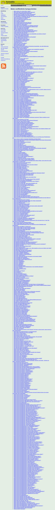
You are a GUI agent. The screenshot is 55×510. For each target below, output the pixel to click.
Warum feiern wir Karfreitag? (19, 83)
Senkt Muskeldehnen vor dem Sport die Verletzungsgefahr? (26, 51)
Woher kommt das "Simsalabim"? (20, 356)
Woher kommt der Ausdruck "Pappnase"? (22, 369)
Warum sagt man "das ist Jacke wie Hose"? (22, 191)
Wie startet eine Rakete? (19, 322)
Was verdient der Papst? (19, 287)
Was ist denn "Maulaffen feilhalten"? (21, 252)
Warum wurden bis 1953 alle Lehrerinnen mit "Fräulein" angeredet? (27, 238)
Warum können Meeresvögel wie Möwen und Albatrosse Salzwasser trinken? (29, 172)
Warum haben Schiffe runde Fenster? (21, 114)
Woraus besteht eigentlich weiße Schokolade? (23, 507)
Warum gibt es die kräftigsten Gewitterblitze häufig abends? (26, 93)
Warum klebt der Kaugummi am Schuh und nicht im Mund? (25, 164)
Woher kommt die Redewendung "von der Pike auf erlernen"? (26, 489)
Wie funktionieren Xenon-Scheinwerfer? (22, 309)
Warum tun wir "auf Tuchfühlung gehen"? (22, 212)
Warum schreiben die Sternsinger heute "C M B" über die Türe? (26, 196)
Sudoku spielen (4, 35)
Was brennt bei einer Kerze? (19, 247)
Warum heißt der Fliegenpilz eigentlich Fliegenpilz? (24, 123)
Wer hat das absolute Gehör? (20, 296)
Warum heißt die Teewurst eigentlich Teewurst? (23, 124)
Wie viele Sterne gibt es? (19, 323)
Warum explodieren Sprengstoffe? (20, 79)
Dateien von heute (4, 8)
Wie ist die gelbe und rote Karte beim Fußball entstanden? (25, 316)
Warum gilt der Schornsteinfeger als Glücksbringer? (24, 104)
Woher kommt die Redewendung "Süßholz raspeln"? (24, 485)
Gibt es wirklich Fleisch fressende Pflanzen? (23, 22)
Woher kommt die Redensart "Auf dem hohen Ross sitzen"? (26, 405)
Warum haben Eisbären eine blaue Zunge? (22, 109)
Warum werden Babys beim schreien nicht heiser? (24, 223)
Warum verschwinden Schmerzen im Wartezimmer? (24, 218)
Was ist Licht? (16, 269)
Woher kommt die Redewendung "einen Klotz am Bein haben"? (26, 451)
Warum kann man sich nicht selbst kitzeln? (22, 162)
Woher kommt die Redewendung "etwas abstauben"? (24, 455)
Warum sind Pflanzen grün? (19, 202)
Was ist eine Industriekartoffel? (20, 268)
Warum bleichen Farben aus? (20, 70)
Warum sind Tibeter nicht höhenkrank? (21, 204)
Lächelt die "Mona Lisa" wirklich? (20, 43)
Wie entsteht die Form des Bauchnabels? (22, 306)
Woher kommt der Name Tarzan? (20, 398)
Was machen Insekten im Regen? (20, 274)
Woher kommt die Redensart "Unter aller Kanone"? (24, 423)
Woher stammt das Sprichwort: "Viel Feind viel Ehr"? (24, 502)
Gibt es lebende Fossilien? (19, 21)
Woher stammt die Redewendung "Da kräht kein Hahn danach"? (27, 503)
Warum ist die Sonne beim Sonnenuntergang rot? (24, 146)
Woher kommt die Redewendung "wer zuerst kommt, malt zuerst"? (27, 492)
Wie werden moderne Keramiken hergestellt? (23, 324)
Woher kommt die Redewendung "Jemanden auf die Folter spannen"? (28, 470)
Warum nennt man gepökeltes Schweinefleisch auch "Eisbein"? (26, 181)
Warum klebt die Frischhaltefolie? (20, 165)
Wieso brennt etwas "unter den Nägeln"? (22, 327)
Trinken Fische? (17, 57)
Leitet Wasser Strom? (18, 42)
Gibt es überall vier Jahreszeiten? (20, 24)
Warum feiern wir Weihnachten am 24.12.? (22, 86)
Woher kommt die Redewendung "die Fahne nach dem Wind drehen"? (28, 441)
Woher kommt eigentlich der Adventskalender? (23, 497)
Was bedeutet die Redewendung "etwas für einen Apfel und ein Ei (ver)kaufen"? (30, 244)
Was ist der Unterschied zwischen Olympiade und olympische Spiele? (28, 256)
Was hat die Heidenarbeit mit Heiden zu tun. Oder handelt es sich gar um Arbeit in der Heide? (32, 248)
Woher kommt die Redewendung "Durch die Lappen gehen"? (26, 445)
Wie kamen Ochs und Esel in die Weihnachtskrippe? (24, 320)
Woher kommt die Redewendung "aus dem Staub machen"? (26, 431)
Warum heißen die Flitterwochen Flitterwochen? (23, 122)
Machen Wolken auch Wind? (19, 44)
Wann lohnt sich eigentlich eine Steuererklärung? (23, 60)
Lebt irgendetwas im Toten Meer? (20, 41)
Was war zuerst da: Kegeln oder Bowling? (22, 288)
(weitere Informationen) (36, 5)
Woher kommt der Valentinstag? (20, 402)
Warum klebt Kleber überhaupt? (20, 167)
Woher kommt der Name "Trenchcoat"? (22, 396)
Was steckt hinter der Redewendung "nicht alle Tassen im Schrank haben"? (29, 284)
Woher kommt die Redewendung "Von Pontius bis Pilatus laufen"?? (27, 490)
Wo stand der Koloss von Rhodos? (21, 347)
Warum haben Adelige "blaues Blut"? (21, 105)
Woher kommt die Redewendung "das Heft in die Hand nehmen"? (27, 437)
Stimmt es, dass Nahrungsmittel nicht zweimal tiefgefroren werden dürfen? (29, 56)
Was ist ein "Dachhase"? (19, 260)
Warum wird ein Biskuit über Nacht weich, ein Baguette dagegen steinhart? (29, 232)
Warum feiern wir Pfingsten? (19, 85)
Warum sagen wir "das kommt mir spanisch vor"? (24, 184)
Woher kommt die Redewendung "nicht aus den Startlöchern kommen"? (28, 478)
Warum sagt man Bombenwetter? (20, 194)
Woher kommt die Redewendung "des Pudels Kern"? (24, 440)
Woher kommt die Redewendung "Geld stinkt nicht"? (24, 461)
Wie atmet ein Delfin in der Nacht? (21, 304)
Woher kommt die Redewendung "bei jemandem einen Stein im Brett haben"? (29, 432)
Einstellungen (3, 39)
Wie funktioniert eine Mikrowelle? (20, 314)
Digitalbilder (3, 15)
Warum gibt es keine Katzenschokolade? (22, 96)
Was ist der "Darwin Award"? (19, 255)
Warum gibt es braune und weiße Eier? (21, 91)
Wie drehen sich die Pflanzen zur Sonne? (22, 305)
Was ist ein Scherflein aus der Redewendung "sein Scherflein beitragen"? (28, 266)
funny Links (3, 31)
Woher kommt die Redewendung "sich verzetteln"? (24, 484)
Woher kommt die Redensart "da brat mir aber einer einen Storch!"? (27, 406)
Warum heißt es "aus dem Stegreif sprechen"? (23, 125)
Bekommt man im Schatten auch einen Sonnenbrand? (25, 14)
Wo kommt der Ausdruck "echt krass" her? (22, 340)
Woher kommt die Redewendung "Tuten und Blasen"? (24, 487)
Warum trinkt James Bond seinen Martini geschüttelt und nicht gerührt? (28, 211)
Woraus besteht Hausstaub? (19, 508)
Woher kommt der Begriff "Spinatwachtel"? (22, 385)
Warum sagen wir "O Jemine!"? (20, 186)
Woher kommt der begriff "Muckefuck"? (21, 382)
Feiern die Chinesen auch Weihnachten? (22, 17)
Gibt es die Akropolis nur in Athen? (21, 18)
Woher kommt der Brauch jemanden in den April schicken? (25, 389)
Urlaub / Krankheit (4, 26)
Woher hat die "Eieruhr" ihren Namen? (21, 350)
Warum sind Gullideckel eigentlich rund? (22, 201)
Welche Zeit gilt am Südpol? (19, 290)
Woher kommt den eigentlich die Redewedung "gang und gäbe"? (27, 366)
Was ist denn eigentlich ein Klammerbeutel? (22, 254)
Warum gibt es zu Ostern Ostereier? (21, 98)
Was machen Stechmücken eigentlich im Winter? (23, 275)
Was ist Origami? (17, 271)
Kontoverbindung (4, 51)
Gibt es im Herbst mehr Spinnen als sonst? (22, 19)
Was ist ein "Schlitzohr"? (19, 262)
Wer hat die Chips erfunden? (19, 297)
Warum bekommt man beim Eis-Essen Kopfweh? (24, 67)
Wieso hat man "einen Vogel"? (20, 333)
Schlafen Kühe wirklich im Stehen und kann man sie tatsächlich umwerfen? (29, 49)
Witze (2, 34)
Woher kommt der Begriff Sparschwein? (22, 387)
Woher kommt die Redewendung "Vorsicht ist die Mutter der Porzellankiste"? (29, 491)
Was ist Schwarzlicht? (18, 272)
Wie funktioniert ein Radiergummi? (21, 312)
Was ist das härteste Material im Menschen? (23, 251)
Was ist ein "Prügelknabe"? (19, 261)
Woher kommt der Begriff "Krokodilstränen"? (23, 380)
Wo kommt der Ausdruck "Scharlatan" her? (22, 343)
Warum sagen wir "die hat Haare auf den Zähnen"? (24, 185)
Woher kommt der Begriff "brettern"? (21, 376)
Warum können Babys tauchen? (20, 171)
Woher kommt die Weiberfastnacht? (21, 495)
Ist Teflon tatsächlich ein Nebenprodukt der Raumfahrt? (25, 36)
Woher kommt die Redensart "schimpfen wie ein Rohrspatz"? (26, 421)
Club (2, 41)
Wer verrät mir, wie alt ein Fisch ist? (21, 301)
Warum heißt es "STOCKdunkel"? (20, 131)
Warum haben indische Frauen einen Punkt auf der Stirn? (25, 110)
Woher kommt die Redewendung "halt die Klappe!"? (24, 462)
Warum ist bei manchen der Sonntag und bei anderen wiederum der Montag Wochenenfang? (32, 139)
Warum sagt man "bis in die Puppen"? (21, 189)
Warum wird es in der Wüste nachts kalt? (22, 233)
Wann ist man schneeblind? (19, 59)
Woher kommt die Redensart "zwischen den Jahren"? (24, 424)
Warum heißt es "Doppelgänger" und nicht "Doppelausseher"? (26, 126)
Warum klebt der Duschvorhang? (20, 163)
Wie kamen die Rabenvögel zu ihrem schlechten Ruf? (24, 319)
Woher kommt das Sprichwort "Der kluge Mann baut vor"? (25, 359)
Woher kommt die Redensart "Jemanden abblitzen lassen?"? (26, 419)
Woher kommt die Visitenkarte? (20, 494)
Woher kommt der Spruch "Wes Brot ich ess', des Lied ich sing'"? (27, 401)
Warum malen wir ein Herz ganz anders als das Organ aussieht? (27, 179)
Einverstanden (29, 5)
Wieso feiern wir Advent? (19, 328)
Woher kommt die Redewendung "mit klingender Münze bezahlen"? (27, 476)
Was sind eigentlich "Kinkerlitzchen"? (21, 282)
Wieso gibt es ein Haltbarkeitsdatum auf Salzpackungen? (25, 331)
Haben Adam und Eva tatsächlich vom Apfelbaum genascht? (26, 25)
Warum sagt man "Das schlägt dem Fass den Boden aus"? (25, 192)
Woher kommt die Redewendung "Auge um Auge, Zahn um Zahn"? (27, 430)
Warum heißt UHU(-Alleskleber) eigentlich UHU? (23, 135)
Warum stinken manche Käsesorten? (21, 207)
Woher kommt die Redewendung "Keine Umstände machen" (26, 473)
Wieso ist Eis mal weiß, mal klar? (20, 334)
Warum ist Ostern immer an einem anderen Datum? (24, 159)
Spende (2, 49)
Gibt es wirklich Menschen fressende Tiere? (22, 23)
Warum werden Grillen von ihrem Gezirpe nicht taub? (24, 227)
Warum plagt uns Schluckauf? (20, 182)
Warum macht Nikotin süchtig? (20, 178)
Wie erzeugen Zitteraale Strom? (20, 307)
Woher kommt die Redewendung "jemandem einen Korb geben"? (27, 468)
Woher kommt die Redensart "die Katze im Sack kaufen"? (25, 410)
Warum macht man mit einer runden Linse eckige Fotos (25, 177)
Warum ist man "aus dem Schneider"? (21, 155)
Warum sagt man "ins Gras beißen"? (21, 193)
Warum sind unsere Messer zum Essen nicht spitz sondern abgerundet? (28, 205)
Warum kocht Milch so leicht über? (21, 168)
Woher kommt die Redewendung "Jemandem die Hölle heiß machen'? (28, 466)
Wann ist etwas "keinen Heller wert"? (21, 58)
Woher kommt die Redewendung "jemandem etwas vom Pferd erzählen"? (28, 469)
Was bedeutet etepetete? (19, 245)
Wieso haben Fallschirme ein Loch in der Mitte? (23, 332)
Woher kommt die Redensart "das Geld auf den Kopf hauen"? (26, 408)
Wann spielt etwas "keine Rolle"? (20, 61)
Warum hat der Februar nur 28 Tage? (21, 119)
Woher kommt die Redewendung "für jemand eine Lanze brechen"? (27, 460)
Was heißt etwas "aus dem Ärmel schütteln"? (23, 250)
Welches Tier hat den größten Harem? (21, 294)
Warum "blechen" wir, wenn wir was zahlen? (22, 62)
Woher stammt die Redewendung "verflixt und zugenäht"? (25, 504)
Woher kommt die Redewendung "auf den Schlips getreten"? (26, 428)
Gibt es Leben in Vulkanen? (19, 20)
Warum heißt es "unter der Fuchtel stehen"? (22, 132)
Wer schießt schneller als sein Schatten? (22, 300)
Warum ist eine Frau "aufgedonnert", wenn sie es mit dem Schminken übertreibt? (30, 148)
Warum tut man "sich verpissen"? (20, 217)
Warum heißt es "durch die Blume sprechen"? (23, 127)
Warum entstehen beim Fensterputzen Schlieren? (24, 78)
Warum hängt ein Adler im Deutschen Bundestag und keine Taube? (27, 138)
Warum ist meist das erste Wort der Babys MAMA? (24, 158)
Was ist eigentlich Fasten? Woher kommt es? (23, 259)
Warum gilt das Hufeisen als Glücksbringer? (22, 99)
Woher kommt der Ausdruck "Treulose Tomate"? (23, 371)
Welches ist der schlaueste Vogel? (21, 293)
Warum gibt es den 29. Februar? (20, 92)
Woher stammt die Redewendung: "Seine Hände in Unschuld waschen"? (28, 505)
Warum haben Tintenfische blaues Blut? (22, 115)
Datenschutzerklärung (5, 58)
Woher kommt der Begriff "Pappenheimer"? (22, 383)
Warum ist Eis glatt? (18, 151)
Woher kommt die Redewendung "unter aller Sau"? (24, 488)
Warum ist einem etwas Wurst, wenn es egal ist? (23, 150)
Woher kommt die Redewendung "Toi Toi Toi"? (23, 486)
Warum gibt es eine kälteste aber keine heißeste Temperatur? (26, 94)
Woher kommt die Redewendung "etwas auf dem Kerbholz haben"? (27, 456)
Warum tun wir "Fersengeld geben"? (21, 213)
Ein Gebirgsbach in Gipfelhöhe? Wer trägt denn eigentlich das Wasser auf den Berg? (31, 16)
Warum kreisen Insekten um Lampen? (21, 169)
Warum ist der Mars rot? (18, 144)
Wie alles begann (4, 48)
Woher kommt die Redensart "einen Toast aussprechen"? (25, 414)
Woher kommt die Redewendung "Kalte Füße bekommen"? (26, 472)
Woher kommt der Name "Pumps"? (21, 394)
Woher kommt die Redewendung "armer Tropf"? (23, 427)
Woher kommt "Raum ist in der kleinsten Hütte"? (23, 354)
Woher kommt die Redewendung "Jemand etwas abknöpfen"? (26, 465)
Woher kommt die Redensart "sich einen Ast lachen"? (24, 422)
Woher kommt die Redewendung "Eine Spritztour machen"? (26, 450)
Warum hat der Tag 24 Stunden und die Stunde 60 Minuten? (26, 120)
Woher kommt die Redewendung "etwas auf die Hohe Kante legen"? (27, 457)
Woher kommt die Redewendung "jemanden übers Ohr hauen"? (26, 471)
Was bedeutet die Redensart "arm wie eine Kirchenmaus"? (25, 241)
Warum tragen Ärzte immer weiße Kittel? (22, 210)
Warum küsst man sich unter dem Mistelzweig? (23, 170)
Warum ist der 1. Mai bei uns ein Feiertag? (22, 142)
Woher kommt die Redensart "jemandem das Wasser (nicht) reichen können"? (29, 418)
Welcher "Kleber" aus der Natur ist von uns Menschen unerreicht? (27, 291)
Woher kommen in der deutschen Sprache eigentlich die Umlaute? (27, 352)
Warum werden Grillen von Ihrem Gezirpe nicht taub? (24, 228)
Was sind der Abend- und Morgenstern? (22, 281)
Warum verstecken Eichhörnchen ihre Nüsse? (23, 219)
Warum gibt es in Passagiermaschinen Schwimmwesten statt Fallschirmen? (29, 95)
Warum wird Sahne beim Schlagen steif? (22, 236)
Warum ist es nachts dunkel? (19, 152)
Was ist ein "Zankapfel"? (19, 263)
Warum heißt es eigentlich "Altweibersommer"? (23, 133)
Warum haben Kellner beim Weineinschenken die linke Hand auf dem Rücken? (30, 112)
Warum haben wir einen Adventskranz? (22, 116)
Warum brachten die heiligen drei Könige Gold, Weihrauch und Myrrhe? (28, 71)
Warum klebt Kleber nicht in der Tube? (21, 166)
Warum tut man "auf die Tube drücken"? (22, 216)
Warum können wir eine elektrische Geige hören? (24, 173)
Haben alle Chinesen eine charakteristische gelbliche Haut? (26, 26)
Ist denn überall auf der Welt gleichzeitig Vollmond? (24, 31)
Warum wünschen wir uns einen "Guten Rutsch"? (24, 239)
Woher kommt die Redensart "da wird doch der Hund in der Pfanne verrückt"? (29, 407)
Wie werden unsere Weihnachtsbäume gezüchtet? (24, 325)
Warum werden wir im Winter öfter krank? (22, 229)
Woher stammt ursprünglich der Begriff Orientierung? (24, 506)
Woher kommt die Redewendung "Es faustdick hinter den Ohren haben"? (28, 454)
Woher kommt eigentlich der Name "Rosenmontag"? (24, 498)
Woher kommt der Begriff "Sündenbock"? (22, 386)
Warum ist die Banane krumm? (20, 145)
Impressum (3, 60)
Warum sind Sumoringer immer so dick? (22, 203)
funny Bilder (3, 29)
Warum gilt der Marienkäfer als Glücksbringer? (23, 103)
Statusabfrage (4, 40)
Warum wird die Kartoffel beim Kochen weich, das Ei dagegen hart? (27, 231)
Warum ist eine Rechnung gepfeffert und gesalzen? (24, 149)
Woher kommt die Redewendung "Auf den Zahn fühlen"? (25, 429)
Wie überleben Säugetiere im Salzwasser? (22, 326)
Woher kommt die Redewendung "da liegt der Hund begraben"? (26, 434)
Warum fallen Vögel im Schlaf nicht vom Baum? (23, 80)
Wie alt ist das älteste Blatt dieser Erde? (22, 303)
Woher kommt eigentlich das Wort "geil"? (22, 496)
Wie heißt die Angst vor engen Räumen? (22, 315)
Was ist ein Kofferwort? (18, 264)
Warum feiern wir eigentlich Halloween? (22, 81)
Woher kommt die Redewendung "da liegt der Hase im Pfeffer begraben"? (28, 433)
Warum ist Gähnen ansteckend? (20, 153)
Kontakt (2, 57)
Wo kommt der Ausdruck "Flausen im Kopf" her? (23, 341)
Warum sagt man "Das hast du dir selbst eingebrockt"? (25, 190)
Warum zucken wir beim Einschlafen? (21, 240)
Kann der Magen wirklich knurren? (21, 37)
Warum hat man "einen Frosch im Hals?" (22, 121)
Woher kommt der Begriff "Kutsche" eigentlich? (23, 381)
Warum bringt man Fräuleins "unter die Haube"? (23, 74)
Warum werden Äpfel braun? (19, 230)
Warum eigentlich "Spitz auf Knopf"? (21, 77)
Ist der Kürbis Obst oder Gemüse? (21, 32)
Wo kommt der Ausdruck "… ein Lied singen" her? (24, 346)
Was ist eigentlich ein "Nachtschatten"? (21, 258)
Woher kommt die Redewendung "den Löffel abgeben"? (25, 439)
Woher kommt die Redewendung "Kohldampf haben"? (24, 474)
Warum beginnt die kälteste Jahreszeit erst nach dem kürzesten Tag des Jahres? (30, 65)
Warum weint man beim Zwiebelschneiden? (22, 222)
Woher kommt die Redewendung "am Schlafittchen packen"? (26, 426)
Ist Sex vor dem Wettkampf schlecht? (21, 35)
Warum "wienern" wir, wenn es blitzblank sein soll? (24, 63)
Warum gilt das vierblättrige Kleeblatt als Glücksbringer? (25, 101)
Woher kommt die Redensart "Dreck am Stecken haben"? (25, 411)
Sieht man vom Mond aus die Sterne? (21, 52)
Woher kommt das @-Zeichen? (20, 357)
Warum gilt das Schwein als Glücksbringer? (22, 100)
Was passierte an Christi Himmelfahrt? (21, 278)
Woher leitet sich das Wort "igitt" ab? (21, 500)
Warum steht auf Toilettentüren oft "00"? (22, 206)
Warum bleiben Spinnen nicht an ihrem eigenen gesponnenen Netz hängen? (29, 68)
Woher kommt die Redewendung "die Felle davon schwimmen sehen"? (28, 442)
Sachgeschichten (4, 32)
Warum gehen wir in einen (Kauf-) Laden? (22, 11)
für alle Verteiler (4, 22)
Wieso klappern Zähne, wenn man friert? (22, 335)
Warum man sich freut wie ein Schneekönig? (23, 180)
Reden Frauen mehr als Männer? (20, 48)
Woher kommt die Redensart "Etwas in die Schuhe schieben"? (26, 415)
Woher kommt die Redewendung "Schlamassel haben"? (25, 482)
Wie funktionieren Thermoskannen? (21, 308)
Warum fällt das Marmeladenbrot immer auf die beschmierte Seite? (27, 87)
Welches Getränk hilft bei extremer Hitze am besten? (24, 292)
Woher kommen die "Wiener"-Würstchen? (22, 351)
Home (2, 5)
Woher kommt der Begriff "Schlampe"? (21, 384)
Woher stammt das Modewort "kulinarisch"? (22, 501)
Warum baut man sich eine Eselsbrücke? (22, 64)
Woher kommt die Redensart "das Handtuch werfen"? (24, 409)
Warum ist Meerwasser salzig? (20, 157)
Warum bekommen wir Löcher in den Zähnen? (23, 66)
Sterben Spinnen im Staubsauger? (21, 55)
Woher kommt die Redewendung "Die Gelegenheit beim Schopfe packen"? (29, 444)
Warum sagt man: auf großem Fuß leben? (22, 195)
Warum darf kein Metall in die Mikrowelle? (22, 75)
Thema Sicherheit (4, 46)
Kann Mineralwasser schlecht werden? (21, 40)
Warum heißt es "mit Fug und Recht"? (21, 130)
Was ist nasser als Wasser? (19, 270)
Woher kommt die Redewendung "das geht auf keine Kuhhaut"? (26, 436)
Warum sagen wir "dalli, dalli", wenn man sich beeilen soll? (25, 183)
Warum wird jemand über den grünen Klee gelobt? (24, 234)
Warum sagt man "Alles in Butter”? (21, 188)
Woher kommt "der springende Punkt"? (21, 353)
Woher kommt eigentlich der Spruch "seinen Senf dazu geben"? (26, 499)
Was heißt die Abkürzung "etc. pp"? (21, 249)
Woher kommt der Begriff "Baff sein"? (21, 375)
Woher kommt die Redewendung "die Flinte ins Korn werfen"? (26, 443)
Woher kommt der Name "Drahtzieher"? (22, 391)
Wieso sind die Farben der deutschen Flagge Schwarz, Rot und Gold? (28, 336)
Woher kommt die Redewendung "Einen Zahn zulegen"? (25, 453)
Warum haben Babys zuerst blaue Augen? (22, 108)
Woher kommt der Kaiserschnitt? (20, 390)
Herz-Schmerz (4, 16)
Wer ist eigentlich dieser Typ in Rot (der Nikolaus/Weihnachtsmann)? (27, 299)
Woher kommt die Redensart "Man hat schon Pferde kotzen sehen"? (27, 420)
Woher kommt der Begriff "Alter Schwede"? (22, 373)
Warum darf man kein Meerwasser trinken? (22, 76)
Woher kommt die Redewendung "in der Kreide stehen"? (25, 463)
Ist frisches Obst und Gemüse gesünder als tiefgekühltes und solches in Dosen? (30, 33)
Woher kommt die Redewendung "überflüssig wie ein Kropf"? (26, 493)
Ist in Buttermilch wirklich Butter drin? (21, 34)
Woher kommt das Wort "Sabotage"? (21, 365)
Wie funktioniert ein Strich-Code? (20, 313)
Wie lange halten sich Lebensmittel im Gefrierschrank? (25, 321)
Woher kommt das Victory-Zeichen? (21, 362)
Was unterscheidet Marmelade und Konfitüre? (23, 286)
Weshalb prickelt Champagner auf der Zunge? (23, 302)
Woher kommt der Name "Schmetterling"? (22, 395)
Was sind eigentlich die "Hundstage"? (21, 283)
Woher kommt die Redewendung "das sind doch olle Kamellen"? (27, 438)
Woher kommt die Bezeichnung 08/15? (21, 403)
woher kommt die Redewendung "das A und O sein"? (24, 435)
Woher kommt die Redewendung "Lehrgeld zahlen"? (24, 475)
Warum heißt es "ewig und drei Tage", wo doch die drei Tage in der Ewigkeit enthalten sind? (32, 128)
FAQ (2, 45)
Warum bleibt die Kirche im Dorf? (20, 69)
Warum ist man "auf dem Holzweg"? (21, 154)
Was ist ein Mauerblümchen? (19, 265)
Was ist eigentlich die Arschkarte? (20, 257)
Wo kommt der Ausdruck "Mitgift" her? (21, 342)
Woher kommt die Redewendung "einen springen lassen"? (25, 452)
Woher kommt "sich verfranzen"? (20, 355)
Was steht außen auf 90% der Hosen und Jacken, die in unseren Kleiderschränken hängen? (32, 285)
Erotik (2, 13)
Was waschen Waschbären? (19, 289)
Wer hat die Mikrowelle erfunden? (20, 298)
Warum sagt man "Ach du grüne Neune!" (22, 187)
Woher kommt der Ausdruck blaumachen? (22, 372)
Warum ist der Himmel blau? (19, 143)
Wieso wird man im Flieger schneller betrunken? (23, 337)
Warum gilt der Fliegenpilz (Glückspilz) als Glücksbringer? (25, 102)
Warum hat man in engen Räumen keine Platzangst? (24, 12)
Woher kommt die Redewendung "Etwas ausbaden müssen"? (26, 459)
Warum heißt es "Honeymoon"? (20, 129)
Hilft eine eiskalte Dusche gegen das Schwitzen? (23, 29)
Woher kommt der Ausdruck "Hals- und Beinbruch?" (24, 368)
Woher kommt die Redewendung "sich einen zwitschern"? (25, 483)
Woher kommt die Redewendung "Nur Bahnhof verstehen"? (26, 479)
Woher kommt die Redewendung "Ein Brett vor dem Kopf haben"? (27, 448)
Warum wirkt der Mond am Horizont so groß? (23, 237)
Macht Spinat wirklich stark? (19, 45)
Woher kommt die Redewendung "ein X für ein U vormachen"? (26, 449)
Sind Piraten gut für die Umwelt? (20, 53)
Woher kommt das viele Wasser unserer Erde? (23, 363)
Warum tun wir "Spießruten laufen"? (21, 214)
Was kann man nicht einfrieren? (20, 273)
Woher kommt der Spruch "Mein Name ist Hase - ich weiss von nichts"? (28, 400)
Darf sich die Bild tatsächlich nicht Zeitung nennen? (24, 15)
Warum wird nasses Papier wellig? (21, 235)
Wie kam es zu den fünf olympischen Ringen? (23, 318)
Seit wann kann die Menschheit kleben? (22, 50)
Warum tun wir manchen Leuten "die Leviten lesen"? (24, 215)
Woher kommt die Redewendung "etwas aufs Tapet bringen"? (26, 458)
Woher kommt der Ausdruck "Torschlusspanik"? (23, 370)
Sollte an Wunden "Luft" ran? (19, 54)
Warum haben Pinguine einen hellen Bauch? (23, 113)
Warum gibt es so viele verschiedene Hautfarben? (24, 97)
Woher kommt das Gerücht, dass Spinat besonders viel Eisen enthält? (28, 358)
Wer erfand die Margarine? (19, 295)
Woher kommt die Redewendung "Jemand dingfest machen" (26, 464)
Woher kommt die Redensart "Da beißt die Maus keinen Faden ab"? (27, 404)
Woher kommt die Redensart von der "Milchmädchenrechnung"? (27, 425)
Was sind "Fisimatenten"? (19, 279)
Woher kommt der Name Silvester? (21, 397)
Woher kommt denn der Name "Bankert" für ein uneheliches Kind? (27, 367)
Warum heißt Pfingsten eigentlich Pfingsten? (23, 134)
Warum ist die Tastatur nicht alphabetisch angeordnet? (25, 147)
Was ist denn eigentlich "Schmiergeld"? (22, 253)
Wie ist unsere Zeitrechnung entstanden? (22, 317)
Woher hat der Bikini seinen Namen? (21, 349)
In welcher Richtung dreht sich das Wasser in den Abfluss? (25, 30)
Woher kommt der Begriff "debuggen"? (21, 377)
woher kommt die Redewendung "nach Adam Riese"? (24, 477)
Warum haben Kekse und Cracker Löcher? (22, 111)
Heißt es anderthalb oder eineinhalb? (21, 28)
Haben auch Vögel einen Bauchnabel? (21, 27)
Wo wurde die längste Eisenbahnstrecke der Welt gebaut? (25, 348)
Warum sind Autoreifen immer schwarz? (22, 199)
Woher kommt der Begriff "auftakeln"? (21, 374)
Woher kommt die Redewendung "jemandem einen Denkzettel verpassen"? (29, 467)
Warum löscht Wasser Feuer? (20, 176)
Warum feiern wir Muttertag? (19, 84)
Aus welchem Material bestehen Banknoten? (23, 13)
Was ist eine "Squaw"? (18, 267)
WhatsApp (3, 19)
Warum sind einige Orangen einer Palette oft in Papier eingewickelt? (27, 200)
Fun (2, 12)
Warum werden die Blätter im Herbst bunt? (22, 226)
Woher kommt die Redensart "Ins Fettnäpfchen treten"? (25, 416)
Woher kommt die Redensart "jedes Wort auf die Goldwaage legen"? (27, 417)
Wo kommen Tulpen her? (19, 339)
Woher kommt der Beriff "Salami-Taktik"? (22, 388)
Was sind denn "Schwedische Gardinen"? (22, 280)
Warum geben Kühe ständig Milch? (21, 88)
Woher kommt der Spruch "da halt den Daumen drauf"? (25, 399)
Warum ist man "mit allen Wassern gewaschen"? (23, 156)
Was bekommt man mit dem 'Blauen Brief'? (22, 246)
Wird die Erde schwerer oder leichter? (21, 338)
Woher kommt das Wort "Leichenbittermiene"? (23, 364)
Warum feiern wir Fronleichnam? (20, 82)
